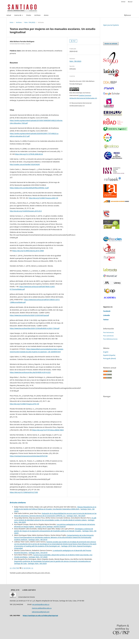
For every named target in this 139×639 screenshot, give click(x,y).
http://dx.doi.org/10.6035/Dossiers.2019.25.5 (26, 211)
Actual (9, 15)
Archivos (37, 15)
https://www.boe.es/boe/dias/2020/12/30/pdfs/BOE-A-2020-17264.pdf (34, 328)
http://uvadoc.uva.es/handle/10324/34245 (25, 164)
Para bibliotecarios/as (110, 339)
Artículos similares (18, 502)
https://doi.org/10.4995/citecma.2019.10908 (28, 251)
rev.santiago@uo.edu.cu (40, 604)
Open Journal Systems (111, 25)
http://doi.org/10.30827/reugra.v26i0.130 (43, 198)
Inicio (11, 22)
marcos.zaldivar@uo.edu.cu (42, 608)
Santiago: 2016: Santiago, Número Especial (50, 526)
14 (29, 568)
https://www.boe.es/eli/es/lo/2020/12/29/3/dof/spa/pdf (29, 315)
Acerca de (18, 15)
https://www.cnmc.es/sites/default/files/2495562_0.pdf (29, 188)
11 (22, 568)
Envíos (28, 15)
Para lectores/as (108, 332)
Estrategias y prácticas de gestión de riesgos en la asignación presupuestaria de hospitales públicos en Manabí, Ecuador (53, 530)
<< (11, 568)
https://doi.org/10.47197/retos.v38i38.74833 (48, 430)
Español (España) (109, 355)
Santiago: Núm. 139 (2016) (38, 553)
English (105, 352)
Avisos (46, 15)
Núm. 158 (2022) (29, 22)
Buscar (127, 15)
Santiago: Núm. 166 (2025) (76, 516)
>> (32, 568)
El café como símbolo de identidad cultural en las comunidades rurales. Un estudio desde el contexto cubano (55, 519)
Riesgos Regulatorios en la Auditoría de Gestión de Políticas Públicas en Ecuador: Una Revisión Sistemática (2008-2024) (55, 508)
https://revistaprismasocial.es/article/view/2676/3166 (28, 456)
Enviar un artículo (111, 44)
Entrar (123, 2)
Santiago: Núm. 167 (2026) (38, 557)
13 (27, 568)
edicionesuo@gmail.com (40, 612)
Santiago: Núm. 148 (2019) (37, 540)
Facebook (106, 311)
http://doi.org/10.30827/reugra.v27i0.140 (24, 404)
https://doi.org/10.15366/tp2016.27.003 (24, 492)
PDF (74, 41)
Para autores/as (108, 336)
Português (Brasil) (109, 358)
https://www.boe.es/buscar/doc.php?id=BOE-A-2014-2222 (30, 372)
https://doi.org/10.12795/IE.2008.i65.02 (29, 154)
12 (25, 568)
